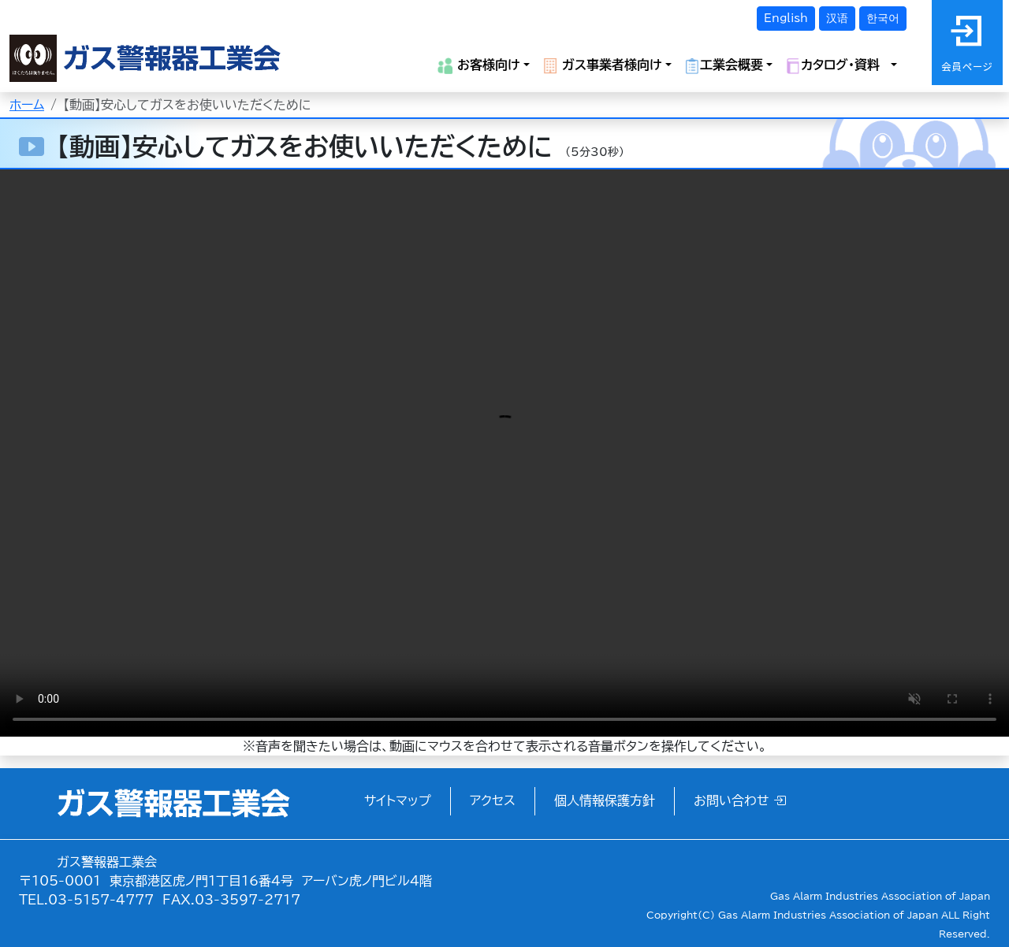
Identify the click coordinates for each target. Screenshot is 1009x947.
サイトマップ (397, 800)
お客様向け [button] (478, 66)
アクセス (493, 800)
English (786, 18)
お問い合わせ (740, 800)
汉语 (837, 18)
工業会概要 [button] (723, 66)
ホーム (26, 104)
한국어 (882, 18)
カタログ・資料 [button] (836, 66)
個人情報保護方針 (604, 800)
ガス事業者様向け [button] (602, 66)
